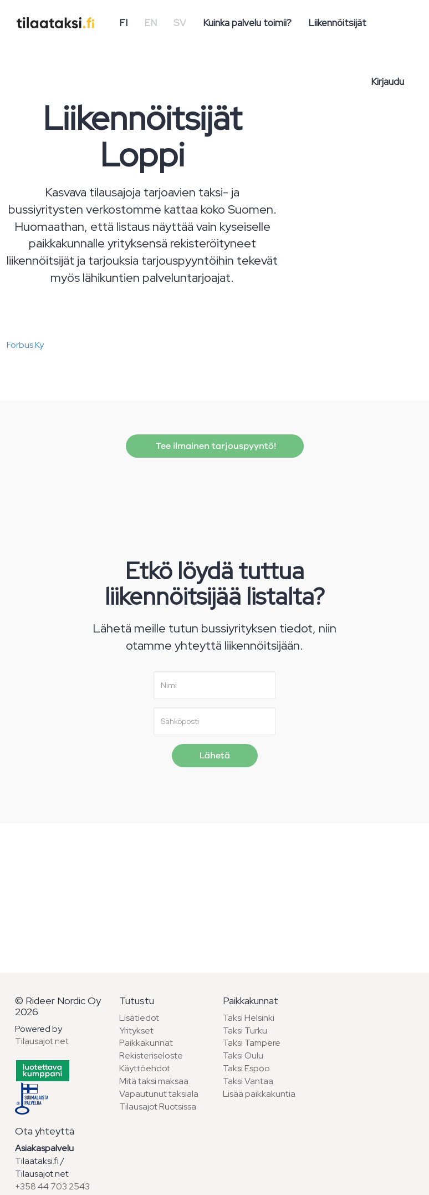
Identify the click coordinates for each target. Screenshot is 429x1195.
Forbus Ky (25, 345)
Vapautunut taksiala (158, 1094)
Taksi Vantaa (248, 1081)
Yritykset (136, 1030)
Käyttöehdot (144, 1068)
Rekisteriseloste (151, 1055)
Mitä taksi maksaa (153, 1081)
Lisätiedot (139, 1018)
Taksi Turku (245, 1030)
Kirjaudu (387, 81)
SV (179, 23)
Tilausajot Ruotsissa (157, 1106)
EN (150, 23)
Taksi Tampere (251, 1043)
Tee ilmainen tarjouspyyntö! (215, 446)
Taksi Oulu (243, 1055)
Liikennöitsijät (337, 23)
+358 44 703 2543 (52, 1186)
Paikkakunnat (146, 1043)
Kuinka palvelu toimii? (247, 23)
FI (123, 23)
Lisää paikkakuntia (259, 1094)
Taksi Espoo (246, 1068)
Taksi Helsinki (248, 1018)
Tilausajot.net (42, 1041)
